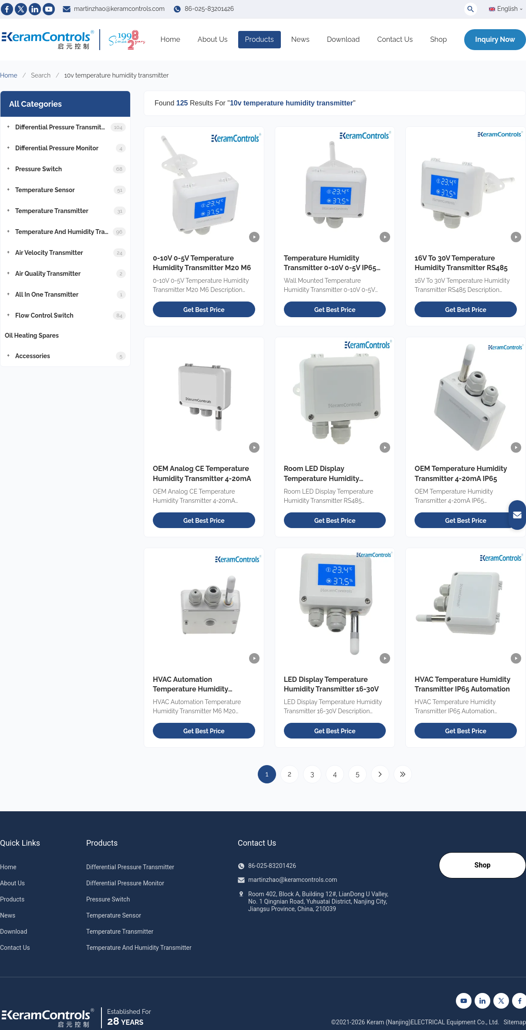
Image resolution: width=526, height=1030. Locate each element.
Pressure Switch (108, 899)
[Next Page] (380, 774)
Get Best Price (204, 309)
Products (259, 39)
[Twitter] (21, 9)
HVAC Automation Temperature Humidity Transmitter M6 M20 (190, 689)
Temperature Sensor (113, 915)
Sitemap (515, 1022)
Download (343, 39)
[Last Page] (403, 774)
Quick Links (20, 843)
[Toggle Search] (471, 9)
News (300, 39)
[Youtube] (49, 9)
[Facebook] (7, 9)
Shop (438, 39)
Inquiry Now (495, 39)
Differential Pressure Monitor (125, 883)
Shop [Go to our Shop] (483, 865)
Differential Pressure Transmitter (130, 867)
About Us (213, 39)
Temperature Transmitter (119, 931)
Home (170, 39)
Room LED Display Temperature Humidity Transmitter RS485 (321, 478)
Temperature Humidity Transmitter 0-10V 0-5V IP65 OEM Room (330, 268)
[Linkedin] (35, 9)
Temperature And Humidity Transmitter (139, 947)
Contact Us (395, 39)
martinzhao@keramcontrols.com (119, 8)
